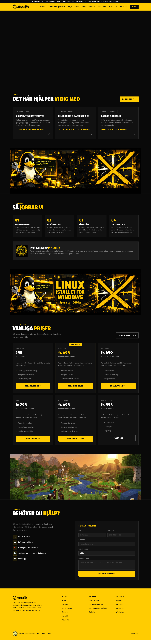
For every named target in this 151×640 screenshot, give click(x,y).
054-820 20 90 (37, 1)
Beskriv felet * (84, 558)
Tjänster (65, 604)
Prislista (102, 7)
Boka (134, 7)
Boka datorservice (75, 438)
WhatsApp (19, 559)
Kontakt (124, 7)
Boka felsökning (33, 386)
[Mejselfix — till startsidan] (21, 6)
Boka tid (92, 612)
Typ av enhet (83, 549)
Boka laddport (33, 438)
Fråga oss (118, 438)
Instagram (120, 608)
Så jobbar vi (73, 7)
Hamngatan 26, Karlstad (73, 1)
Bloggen (113, 7)
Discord (119, 600)
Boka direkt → (129, 99)
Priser (64, 600)
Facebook (119, 604)
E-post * (81, 540)
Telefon (110, 531)
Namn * (81, 531)
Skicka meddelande (107, 574)
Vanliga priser (88, 7)
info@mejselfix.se (53, 1)
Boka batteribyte (118, 386)
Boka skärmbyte (75, 386)
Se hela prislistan (127, 335)
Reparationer (67, 608)
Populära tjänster (56, 7)
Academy (65, 620)
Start (42, 7)
